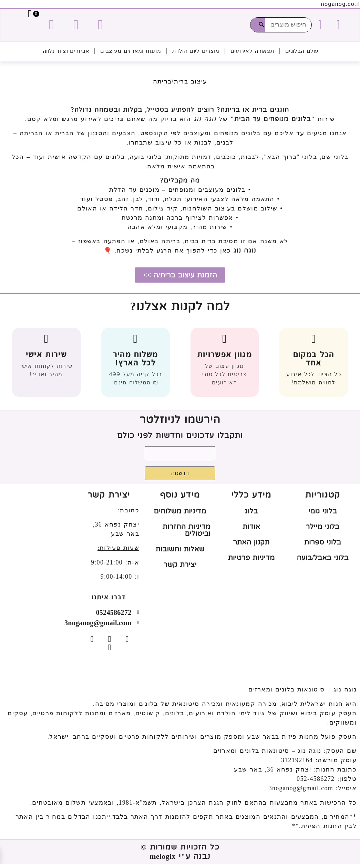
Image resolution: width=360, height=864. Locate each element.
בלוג (251, 511)
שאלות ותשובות (179, 549)
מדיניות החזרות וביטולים (186, 530)
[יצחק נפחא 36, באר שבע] (37, 543)
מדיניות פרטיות (251, 558)
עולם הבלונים (302, 51)
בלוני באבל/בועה (322, 558)
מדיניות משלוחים (180, 511)
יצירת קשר (180, 565)
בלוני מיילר (322, 527)
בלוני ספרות (322, 542)
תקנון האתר (251, 542)
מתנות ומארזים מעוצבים (130, 51)
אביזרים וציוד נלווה (66, 51)
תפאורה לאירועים (252, 51)
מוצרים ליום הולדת (195, 51)
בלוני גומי (322, 511)
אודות (251, 527)
